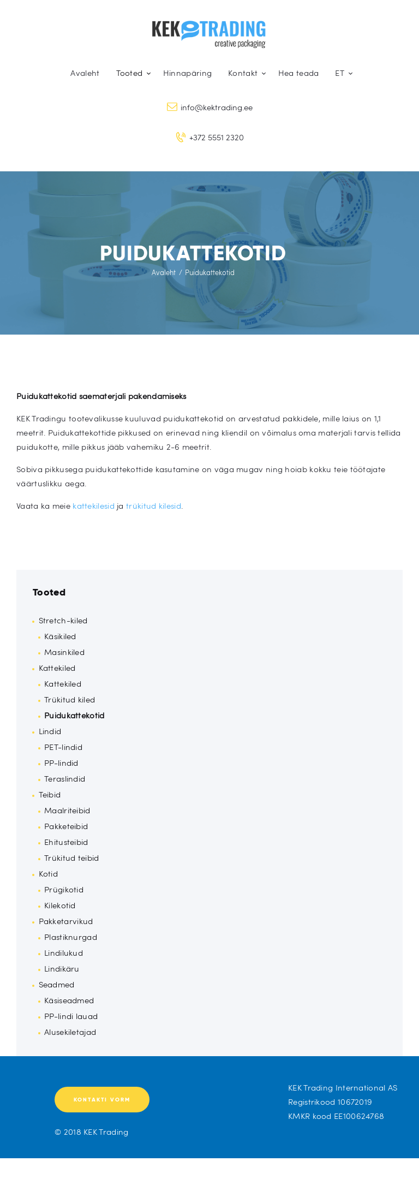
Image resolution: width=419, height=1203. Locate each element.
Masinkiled (64, 651)
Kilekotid (60, 905)
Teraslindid (64, 778)
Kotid (48, 873)
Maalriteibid (67, 810)
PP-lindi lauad (71, 1015)
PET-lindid (63, 746)
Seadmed (57, 984)
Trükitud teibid (71, 857)
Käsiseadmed (69, 999)
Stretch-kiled (63, 620)
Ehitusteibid (66, 841)
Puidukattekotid (74, 715)
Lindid (50, 730)
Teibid (50, 794)
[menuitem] (341, 72)
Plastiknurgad (70, 936)
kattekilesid (94, 505)
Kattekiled (57, 667)
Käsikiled (60, 635)
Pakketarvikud (66, 920)
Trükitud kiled (69, 699)
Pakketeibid (66, 825)
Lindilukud (63, 952)
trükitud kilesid (153, 505)
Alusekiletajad (70, 1031)
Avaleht (164, 272)
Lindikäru (62, 968)
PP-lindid (61, 762)
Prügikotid (63, 889)
